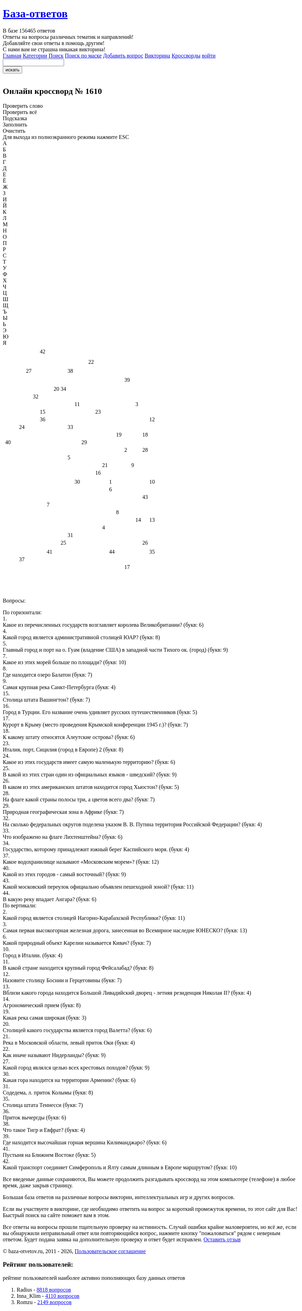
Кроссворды (185, 56)
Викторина (157, 56)
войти (209, 56)
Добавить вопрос (123, 56)
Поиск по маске (83, 56)
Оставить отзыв (222, 1239)
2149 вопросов (54, 1302)
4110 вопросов (62, 1296)
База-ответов (35, 13)
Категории (35, 56)
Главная (12, 56)
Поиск (55, 56)
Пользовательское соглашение (110, 1251)
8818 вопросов (54, 1290)
